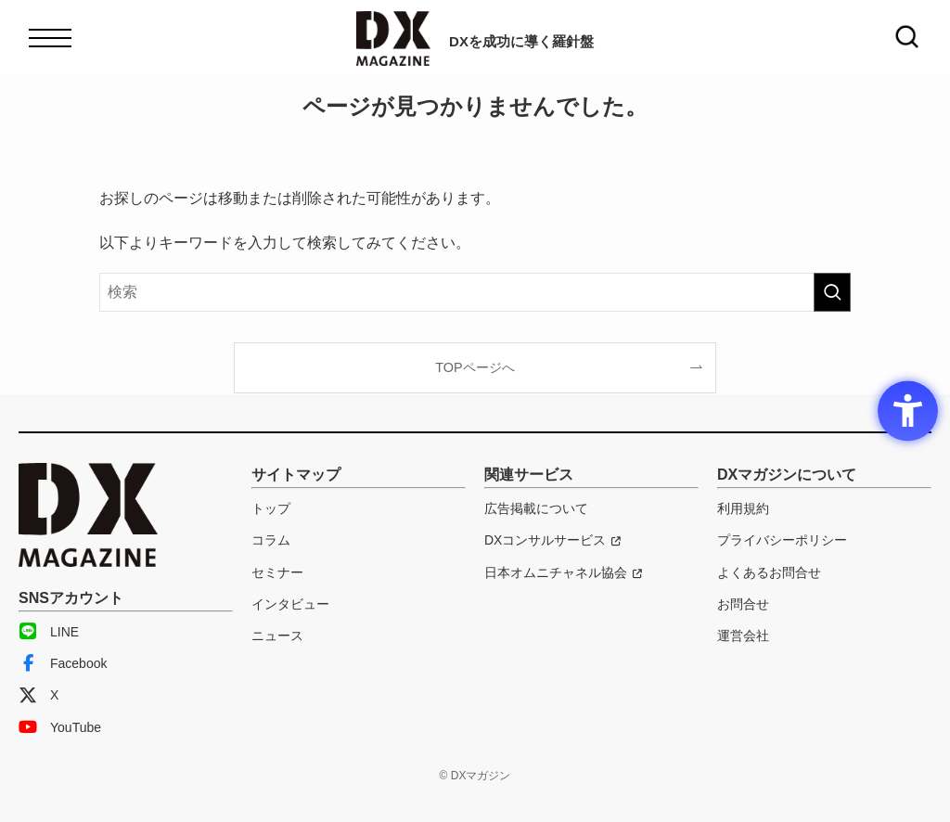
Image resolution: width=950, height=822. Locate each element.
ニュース (277, 635)
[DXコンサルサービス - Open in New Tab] (552, 540)
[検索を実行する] (832, 292)
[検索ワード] (475, 292)
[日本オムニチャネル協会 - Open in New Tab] (563, 572)
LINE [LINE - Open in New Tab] (49, 631)
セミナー (277, 572)
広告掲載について (536, 508)
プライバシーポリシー (782, 540)
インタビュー (290, 604)
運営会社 (743, 635)
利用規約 (743, 508)
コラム (270, 540)
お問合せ (743, 604)
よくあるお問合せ (769, 572)
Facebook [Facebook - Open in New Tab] (63, 663)
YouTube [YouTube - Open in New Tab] (60, 727)
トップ (270, 508)
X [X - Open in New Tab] (38, 695)
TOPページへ (474, 367)
